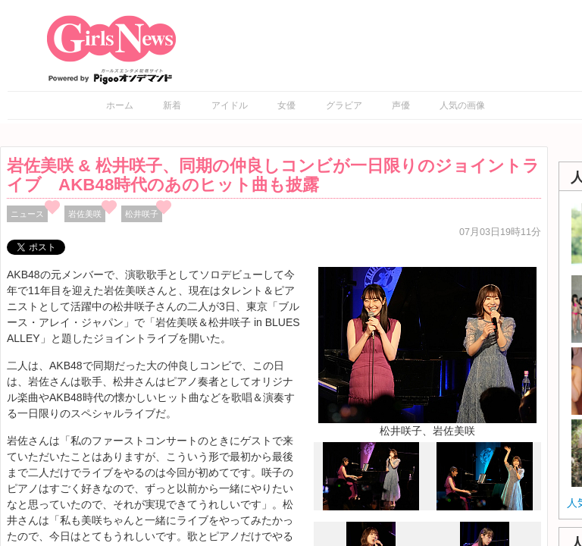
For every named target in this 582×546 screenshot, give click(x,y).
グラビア (344, 105)
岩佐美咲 (85, 213)
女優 (286, 105)
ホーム (119, 105)
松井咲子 (141, 213)
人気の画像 (462, 105)
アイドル (229, 105)
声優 (401, 105)
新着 (172, 105)
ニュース (27, 213)
